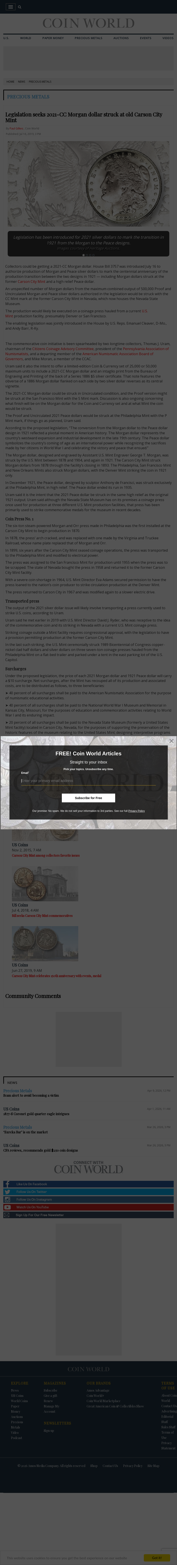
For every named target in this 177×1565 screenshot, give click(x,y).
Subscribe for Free (88, 798)
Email (25, 772)
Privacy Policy (136, 810)
